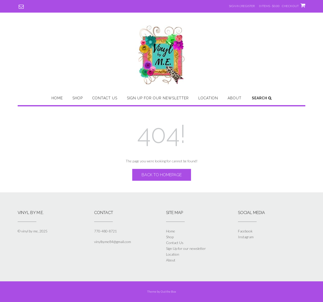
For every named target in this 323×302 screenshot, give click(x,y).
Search (262, 98)
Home (57, 98)
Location (208, 98)
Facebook (245, 231)
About (234, 98)
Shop (77, 98)
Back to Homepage (162, 174)
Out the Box (168, 291)
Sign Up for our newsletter (158, 98)
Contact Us (104, 98)
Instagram (246, 237)
